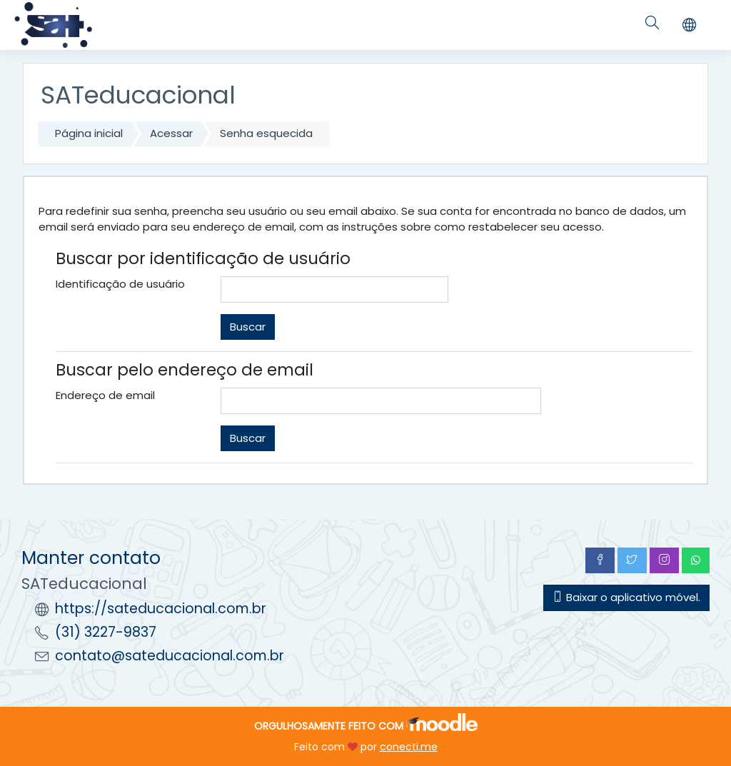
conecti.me (409, 747)
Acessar (171, 133)
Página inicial (89, 133)
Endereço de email (105, 395)
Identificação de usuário (120, 283)
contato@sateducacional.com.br (169, 655)
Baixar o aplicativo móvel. (626, 597)
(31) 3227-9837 (105, 632)
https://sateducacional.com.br (160, 608)
